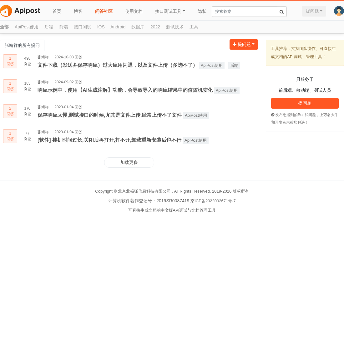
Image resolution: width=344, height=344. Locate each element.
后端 (48, 26)
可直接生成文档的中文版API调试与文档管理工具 (172, 210)
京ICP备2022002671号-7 (213, 201)
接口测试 (82, 26)
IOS (101, 26)
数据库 (137, 26)
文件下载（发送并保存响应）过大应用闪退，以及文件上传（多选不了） (118, 65)
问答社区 (104, 11)
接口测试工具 (168, 11)
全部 (4, 26)
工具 (194, 26)
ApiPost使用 (26, 26)
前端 (63, 26)
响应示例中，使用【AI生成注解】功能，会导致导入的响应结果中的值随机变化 (125, 90)
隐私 (202, 11)
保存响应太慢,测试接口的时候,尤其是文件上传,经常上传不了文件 (110, 115)
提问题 (312, 10)
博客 (78, 11)
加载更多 (129, 162)
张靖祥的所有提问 (22, 45)
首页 (57, 11)
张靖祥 (43, 57)
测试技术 (175, 26)
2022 (155, 26)
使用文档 (134, 11)
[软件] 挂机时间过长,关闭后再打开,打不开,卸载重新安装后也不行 (109, 140)
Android (117, 26)
